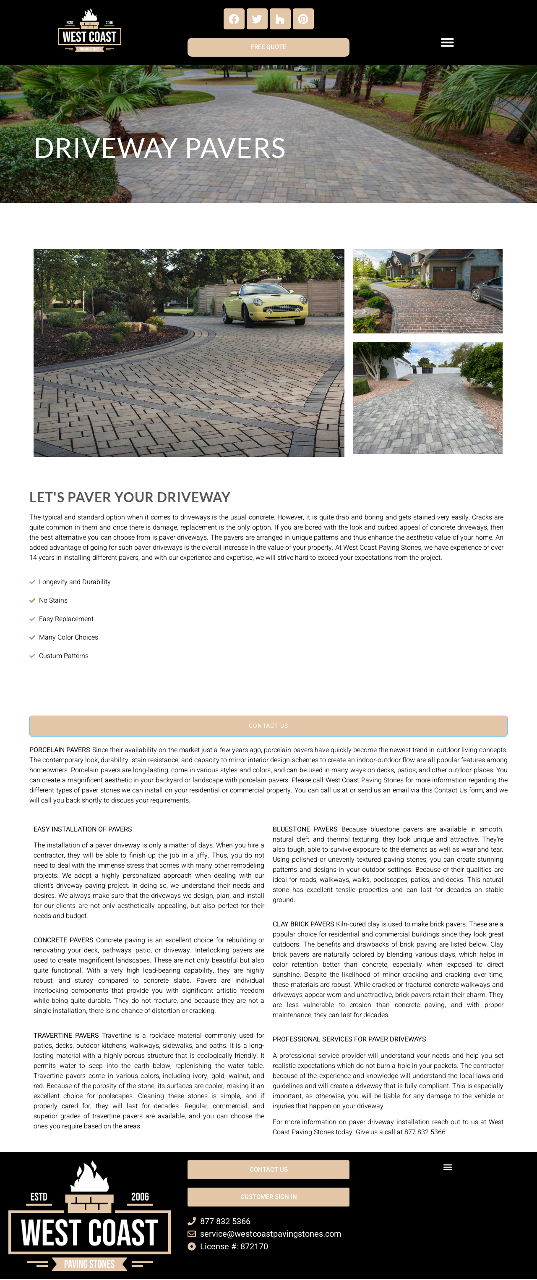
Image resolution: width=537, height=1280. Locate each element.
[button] (447, 42)
